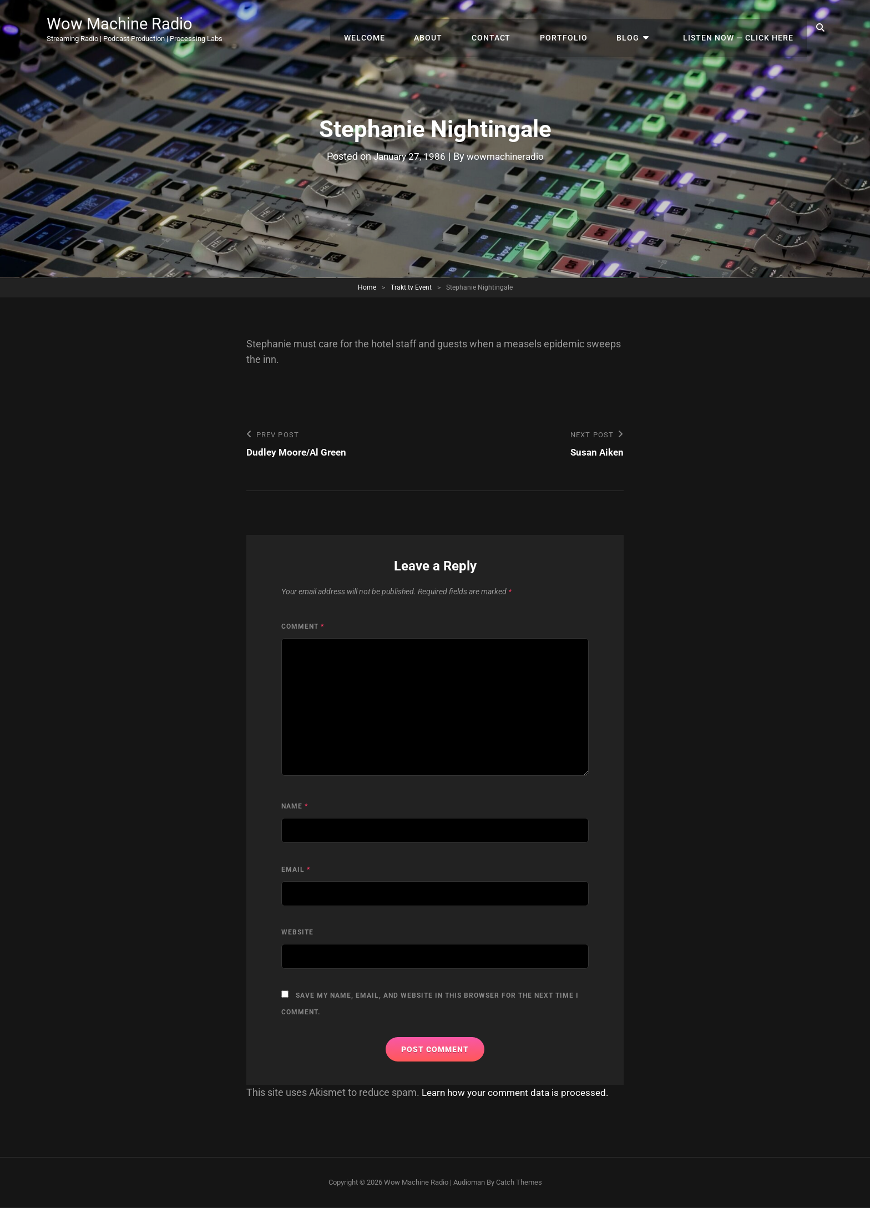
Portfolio (580, 27)
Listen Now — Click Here (740, 27)
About (453, 27)
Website (297, 933)
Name (294, 807)
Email (295, 870)
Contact (512, 27)
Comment (302, 627)
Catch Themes (519, 1183)
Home (367, 287)
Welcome (394, 27)
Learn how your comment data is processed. (520, 1093)
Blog (639, 27)
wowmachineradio (507, 156)
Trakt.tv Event (411, 287)
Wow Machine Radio (127, 23)
